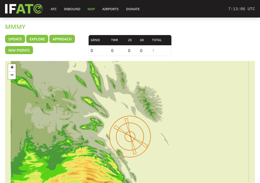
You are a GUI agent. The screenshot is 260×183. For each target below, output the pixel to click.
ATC (54, 9)
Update (15, 39)
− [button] (12, 75)
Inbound (72, 9)
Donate (133, 9)
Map (91, 9)
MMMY (15, 26)
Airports (110, 9)
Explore (37, 39)
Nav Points (19, 50)
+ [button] (12, 68)
